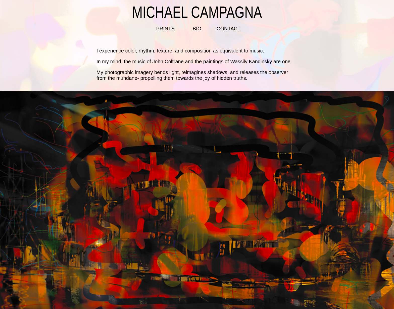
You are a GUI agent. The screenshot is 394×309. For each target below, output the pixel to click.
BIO (197, 28)
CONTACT (228, 28)
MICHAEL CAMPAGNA (197, 12)
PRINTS (165, 28)
